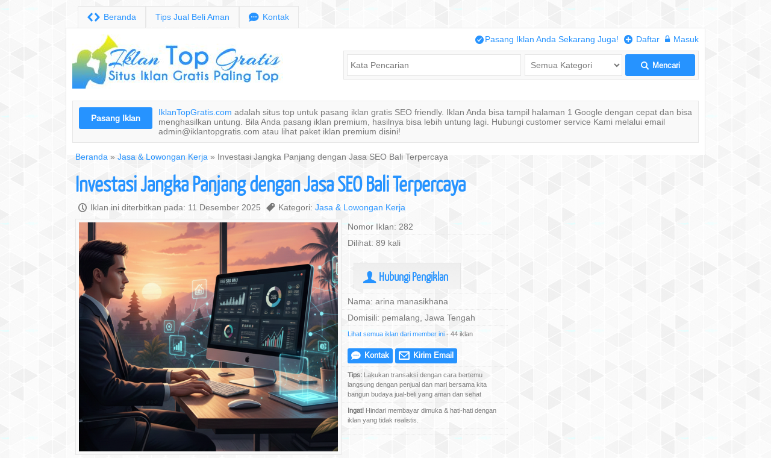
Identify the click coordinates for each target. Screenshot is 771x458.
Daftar (642, 39)
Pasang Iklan (115, 118)
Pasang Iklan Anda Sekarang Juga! (547, 39)
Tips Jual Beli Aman (192, 17)
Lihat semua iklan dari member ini (396, 334)
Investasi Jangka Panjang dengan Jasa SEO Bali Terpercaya (270, 183)
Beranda (111, 17)
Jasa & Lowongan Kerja (162, 157)
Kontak (269, 17)
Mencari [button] (660, 65)
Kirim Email (426, 355)
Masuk (682, 39)
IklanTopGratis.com (195, 112)
